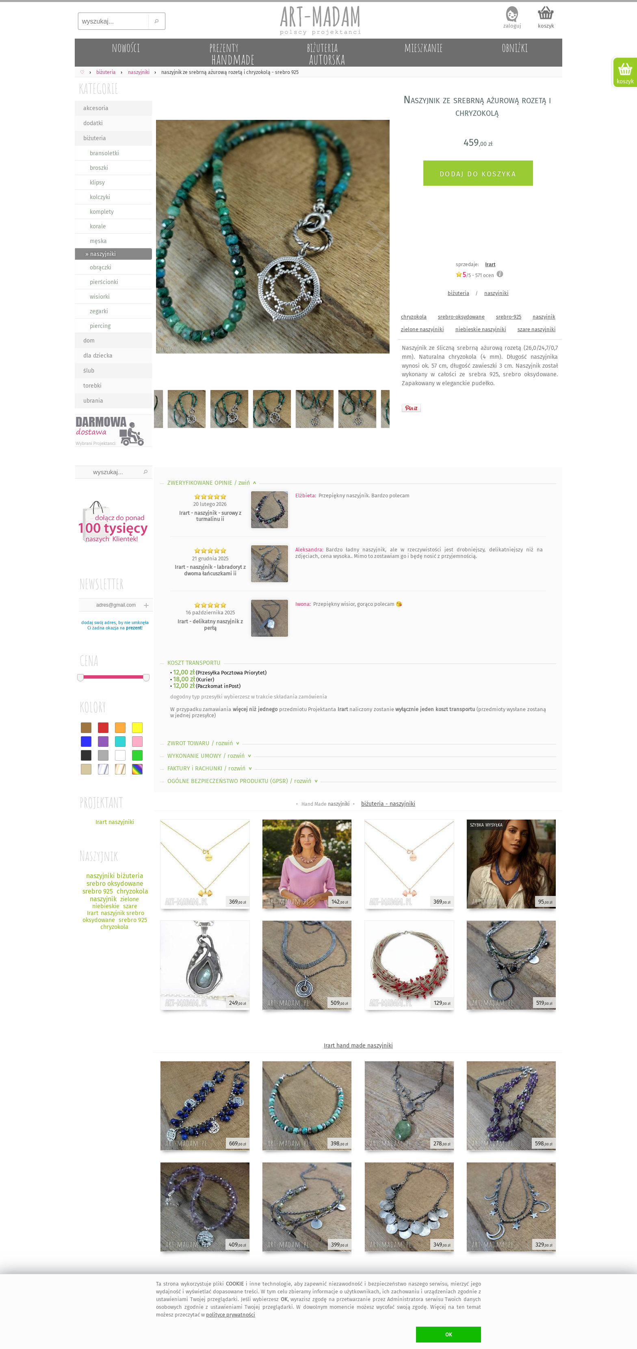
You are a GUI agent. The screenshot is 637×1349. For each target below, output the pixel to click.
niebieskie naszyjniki (480, 329)
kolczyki (100, 197)
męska (98, 241)
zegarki (99, 311)
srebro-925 (508, 317)
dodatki (93, 123)
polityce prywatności (230, 1315)
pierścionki (104, 282)
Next (376, 238)
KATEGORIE (98, 88)
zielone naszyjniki (422, 329)
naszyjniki (496, 293)
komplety (102, 211)
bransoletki (104, 153)
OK (448, 1335)
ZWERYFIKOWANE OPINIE (212, 482)
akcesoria (95, 108)
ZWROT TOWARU (204, 743)
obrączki (100, 267)
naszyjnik (544, 317)
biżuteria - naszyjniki (388, 803)
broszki (99, 168)
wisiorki (100, 296)
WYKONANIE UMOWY (210, 756)
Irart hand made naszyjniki (358, 1045)
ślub (88, 370)
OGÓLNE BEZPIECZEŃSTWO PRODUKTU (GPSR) (243, 781)
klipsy (97, 182)
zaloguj (512, 26)
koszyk (546, 26)
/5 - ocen (474, 275)
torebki (92, 385)
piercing (100, 326)
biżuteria (94, 138)
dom (89, 340)
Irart (490, 264)
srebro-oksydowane (461, 317)
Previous (167, 238)
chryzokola (414, 317)
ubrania (93, 400)
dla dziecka (98, 355)
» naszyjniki (100, 254)
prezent (133, 628)
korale (98, 226)
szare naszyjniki (537, 329)
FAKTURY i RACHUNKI (210, 768)
